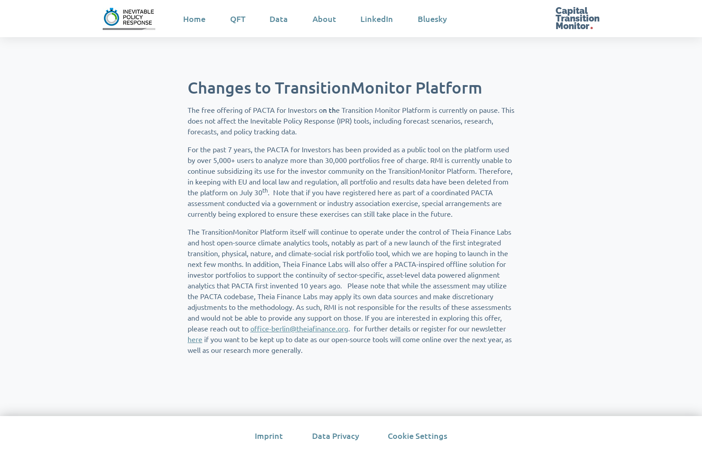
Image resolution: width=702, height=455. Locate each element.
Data (279, 18)
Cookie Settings (417, 435)
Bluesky (432, 18)
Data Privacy (335, 435)
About (324, 18)
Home (194, 18)
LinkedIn (376, 18)
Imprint (269, 435)
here (195, 339)
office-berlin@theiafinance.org (299, 328)
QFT (237, 18)
